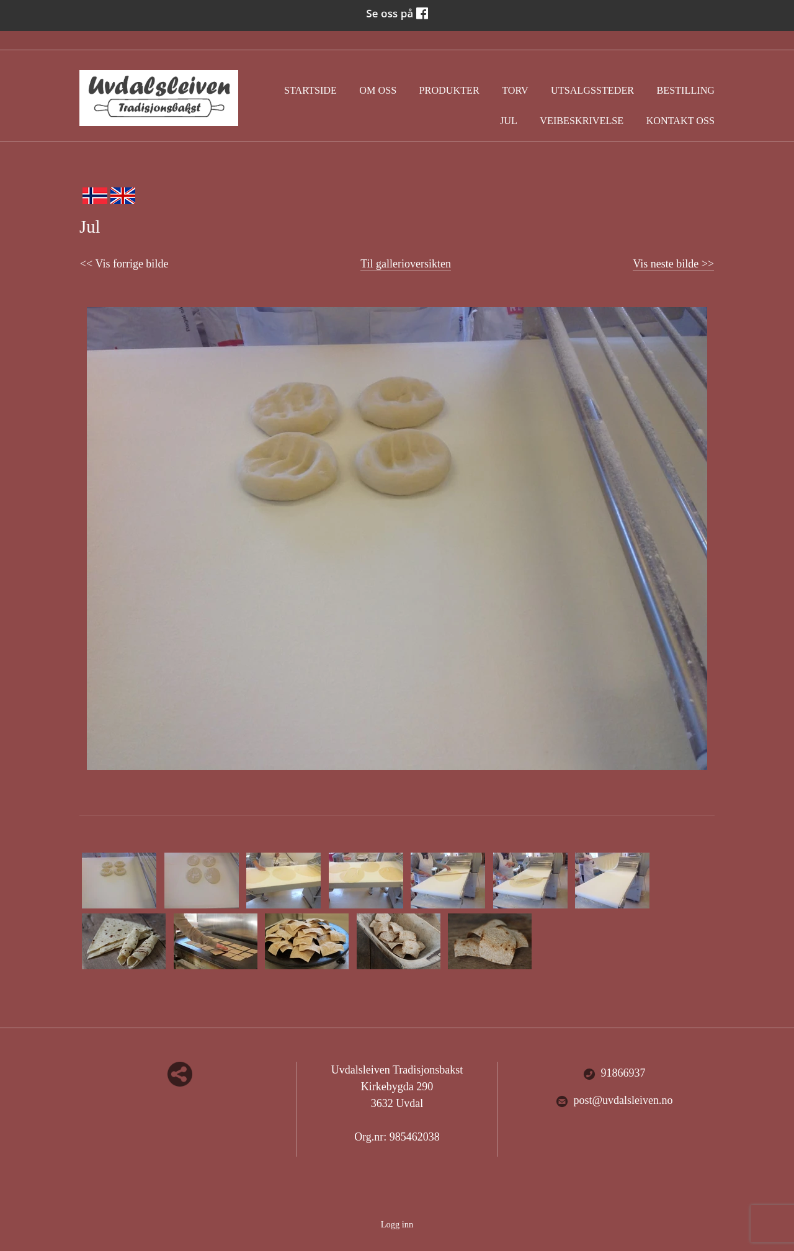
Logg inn (397, 1224)
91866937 (614, 1073)
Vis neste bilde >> (673, 264)
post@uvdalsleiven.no (614, 1101)
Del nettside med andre (179, 1074)
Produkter (449, 90)
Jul (508, 121)
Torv (515, 90)
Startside (310, 90)
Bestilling (686, 90)
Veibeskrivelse (581, 121)
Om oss (377, 90)
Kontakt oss (680, 121)
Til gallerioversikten (405, 264)
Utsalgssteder (592, 90)
